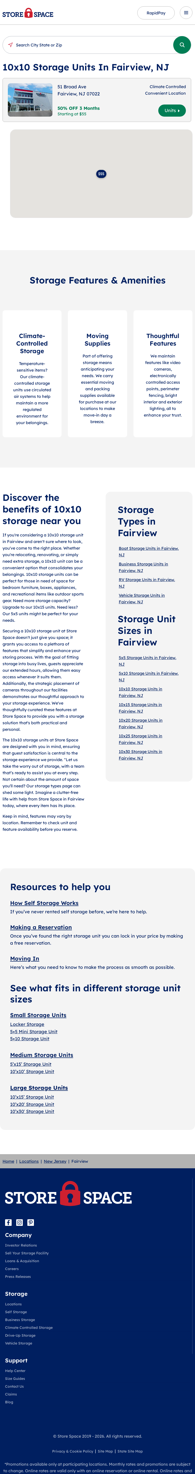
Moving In (24, 958)
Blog (9, 1402)
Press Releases (18, 1276)
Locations (29, 1161)
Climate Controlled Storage (29, 1327)
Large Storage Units (39, 1087)
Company (18, 1234)
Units (172, 110)
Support (16, 1360)
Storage (16, 1293)
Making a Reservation (41, 927)
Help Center (15, 1370)
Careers (12, 1268)
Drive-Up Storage (20, 1335)
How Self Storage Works (44, 903)
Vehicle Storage (18, 1343)
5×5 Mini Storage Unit (33, 1031)
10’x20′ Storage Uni (31, 1104)
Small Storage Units (38, 1015)
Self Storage (16, 1312)
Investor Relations (21, 1245)
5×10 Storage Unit (29, 1039)
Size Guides (15, 1378)
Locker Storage (27, 1024)
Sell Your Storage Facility (27, 1253)
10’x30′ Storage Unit (32, 1111)
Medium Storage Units (41, 1054)
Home (8, 1161)
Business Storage (20, 1319)
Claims (11, 1394)
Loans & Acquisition (22, 1261)
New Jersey (55, 1161)
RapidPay (156, 12)
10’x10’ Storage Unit (32, 1071)
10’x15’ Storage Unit (32, 1097)
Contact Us (14, 1386)
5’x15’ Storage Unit (30, 1064)
